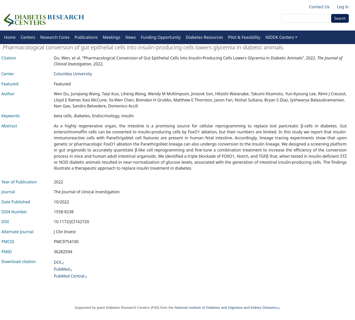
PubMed (63, 269)
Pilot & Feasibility (244, 37)
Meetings (111, 37)
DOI (59, 262)
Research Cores (55, 37)
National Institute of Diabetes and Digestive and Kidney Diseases (227, 307)
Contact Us (319, 6)
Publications (86, 37)
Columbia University (73, 73)
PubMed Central (71, 276)
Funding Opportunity (161, 37)
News (130, 37)
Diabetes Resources (204, 37)
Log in (343, 6)
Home (10, 37)
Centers (28, 37)
